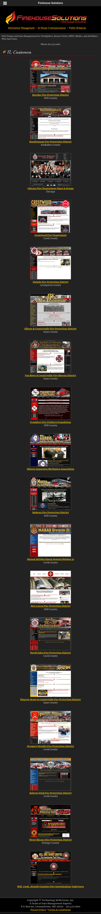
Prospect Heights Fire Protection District (50, 746)
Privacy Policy (38, 909)
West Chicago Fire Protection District (50, 839)
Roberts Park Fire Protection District (51, 793)
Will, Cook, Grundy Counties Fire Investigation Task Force (50, 886)
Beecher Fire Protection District (50, 95)
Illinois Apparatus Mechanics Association (50, 469)
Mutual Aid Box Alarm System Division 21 (50, 559)
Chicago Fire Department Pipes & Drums (51, 188)
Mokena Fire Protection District (50, 512)
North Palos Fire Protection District (50, 652)
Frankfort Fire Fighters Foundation (50, 422)
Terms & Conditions (59, 909)
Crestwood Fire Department (51, 235)
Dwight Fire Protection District (50, 282)
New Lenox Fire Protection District (51, 606)
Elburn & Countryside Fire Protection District (50, 328)
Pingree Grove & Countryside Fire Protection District (50, 699)
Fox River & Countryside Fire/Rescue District (50, 375)
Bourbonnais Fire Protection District (50, 141)
